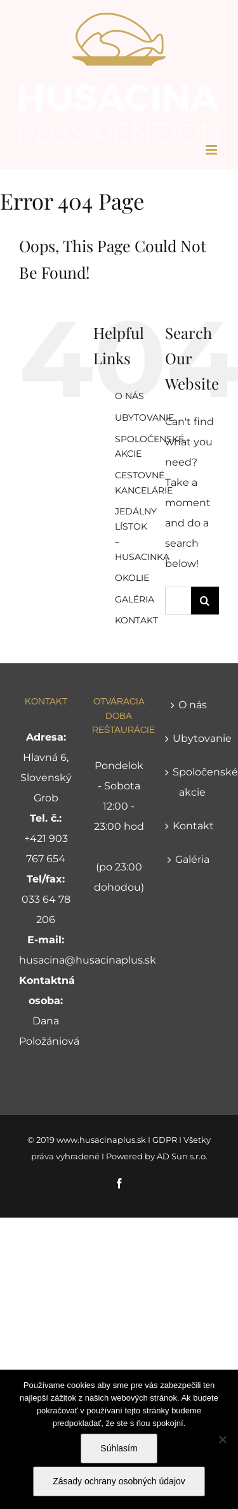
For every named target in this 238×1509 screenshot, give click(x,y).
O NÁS (129, 396)
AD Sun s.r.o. (182, 1156)
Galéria (192, 859)
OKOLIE (132, 577)
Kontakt (193, 826)
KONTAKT (136, 620)
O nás (192, 705)
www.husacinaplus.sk (101, 1140)
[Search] (205, 600)
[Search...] (178, 600)
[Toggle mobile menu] (212, 149)
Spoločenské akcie (193, 782)
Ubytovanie (193, 738)
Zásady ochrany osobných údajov (119, 1481)
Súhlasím (118, 1448)
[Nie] (222, 1439)
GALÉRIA (134, 599)
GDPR (164, 1140)
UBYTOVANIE (144, 417)
